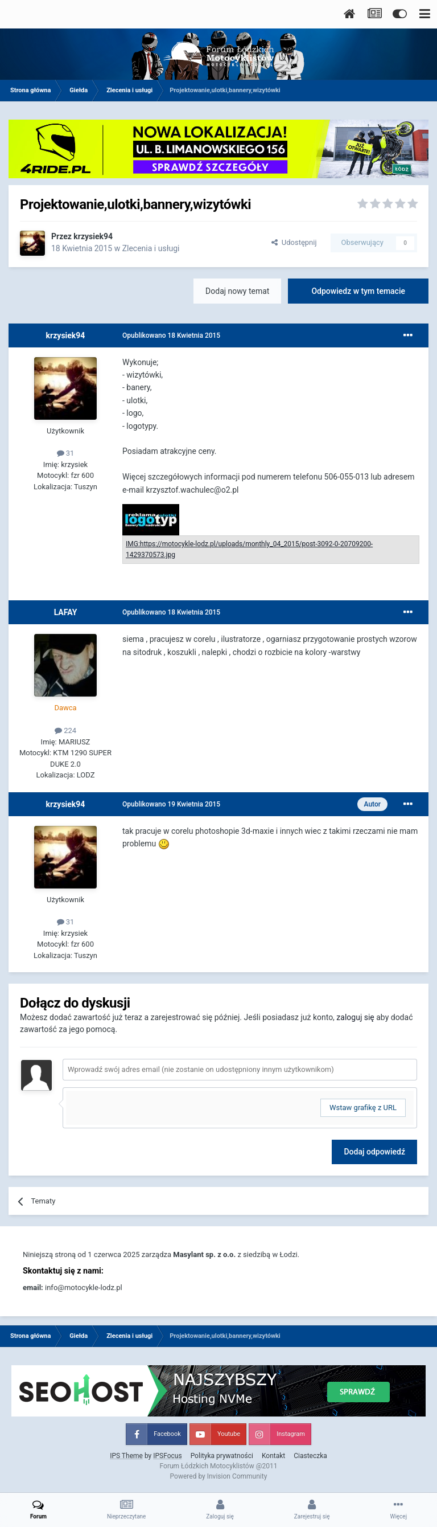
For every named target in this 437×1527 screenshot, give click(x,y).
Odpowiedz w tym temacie (358, 291)
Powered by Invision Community (218, 1476)
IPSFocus (167, 1456)
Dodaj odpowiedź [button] (374, 1151)
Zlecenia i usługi (151, 248)
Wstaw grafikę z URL (363, 1107)
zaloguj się (355, 1017)
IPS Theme (126, 1456)
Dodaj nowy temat (237, 291)
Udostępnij (293, 242)
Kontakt (273, 1456)
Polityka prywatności (222, 1456)
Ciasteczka (310, 1456)
